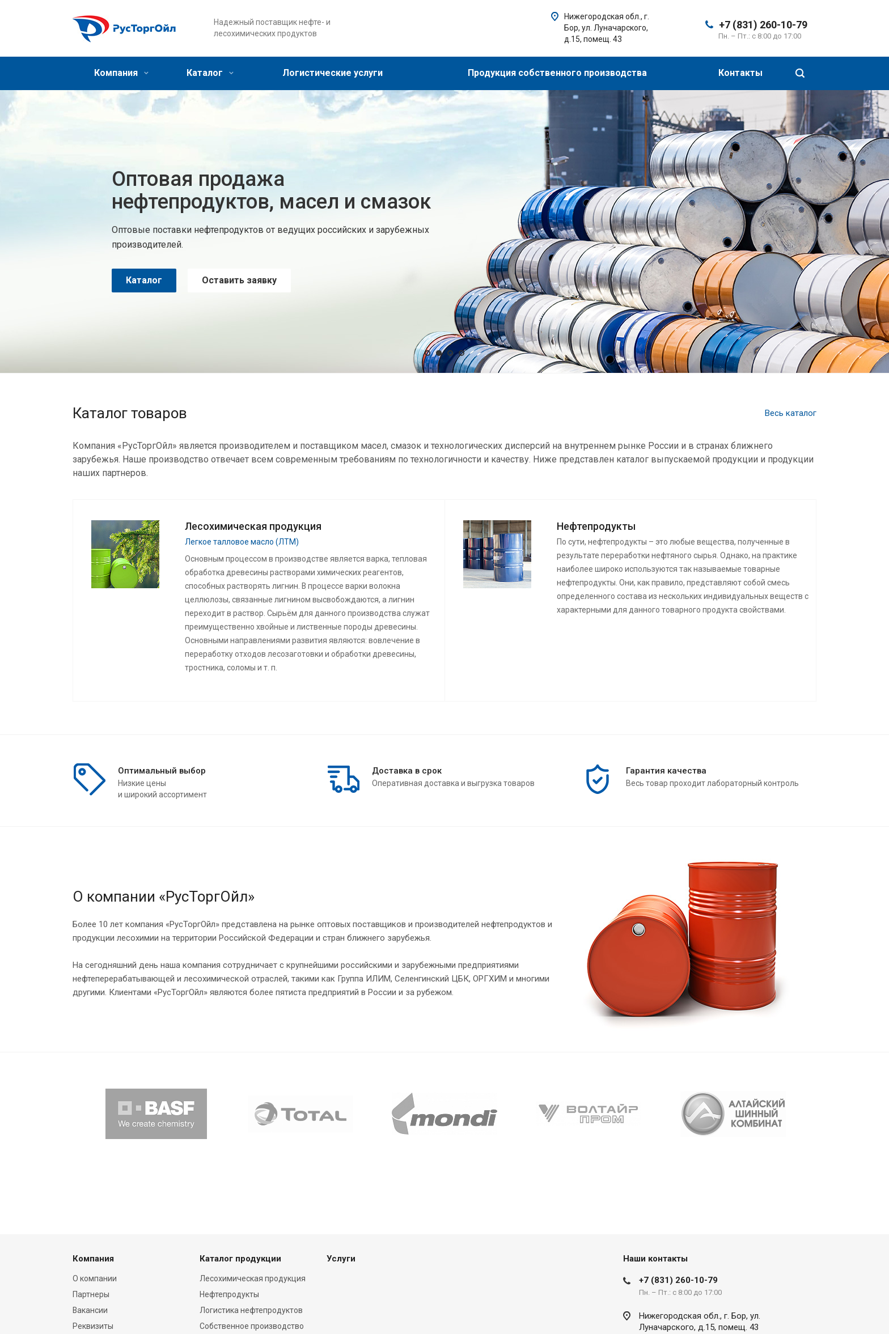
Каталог (210, 72)
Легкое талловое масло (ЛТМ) (242, 541)
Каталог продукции (240, 1259)
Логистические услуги (332, 72)
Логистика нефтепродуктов (251, 1310)
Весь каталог (790, 413)
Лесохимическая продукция (253, 1278)
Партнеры (91, 1294)
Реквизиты (93, 1326)
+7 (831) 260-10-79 (763, 25)
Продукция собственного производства (557, 72)
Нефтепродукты (229, 1294)
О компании (95, 1278)
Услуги (341, 1259)
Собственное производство (252, 1326)
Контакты (740, 72)
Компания (121, 72)
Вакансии (90, 1310)
